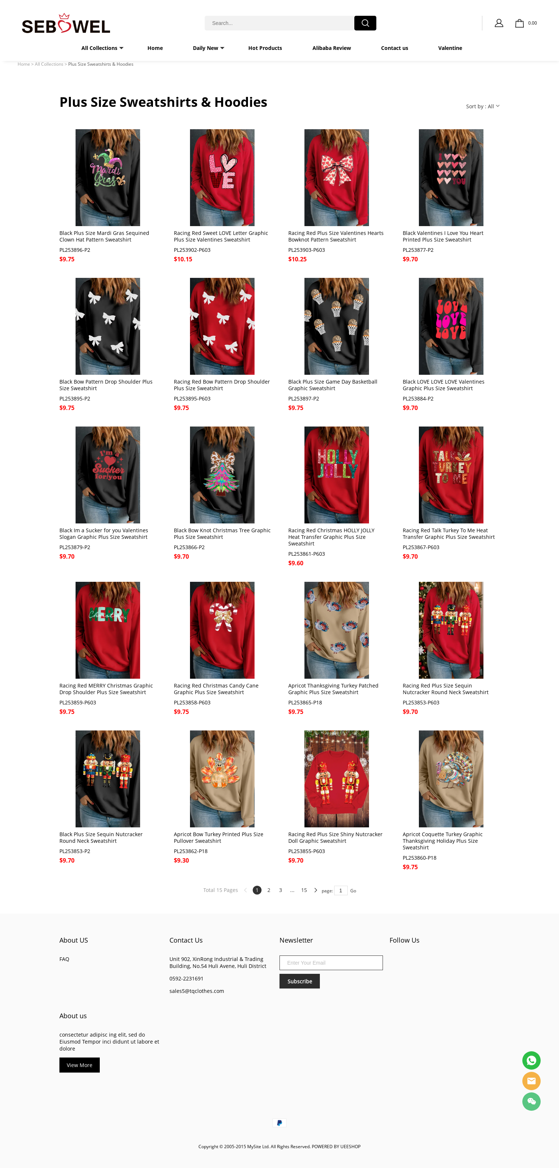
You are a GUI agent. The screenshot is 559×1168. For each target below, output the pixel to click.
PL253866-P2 (189, 547)
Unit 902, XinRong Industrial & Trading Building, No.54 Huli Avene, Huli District (217, 962)
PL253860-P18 (419, 858)
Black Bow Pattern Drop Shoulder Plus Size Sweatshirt (106, 385)
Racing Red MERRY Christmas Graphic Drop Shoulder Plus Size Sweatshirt (106, 689)
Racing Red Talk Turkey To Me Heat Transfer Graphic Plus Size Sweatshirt (449, 533)
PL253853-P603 (421, 702)
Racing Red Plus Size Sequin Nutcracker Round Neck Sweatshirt (446, 689)
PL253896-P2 (74, 250)
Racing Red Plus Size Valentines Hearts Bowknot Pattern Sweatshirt (336, 236)
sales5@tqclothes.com (196, 990)
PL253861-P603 (306, 554)
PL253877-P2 (418, 250)
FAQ (64, 958)
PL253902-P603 (192, 250)
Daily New (205, 47)
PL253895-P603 (192, 398)
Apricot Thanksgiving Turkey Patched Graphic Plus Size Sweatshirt (333, 689)
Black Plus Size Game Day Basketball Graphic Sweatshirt (332, 385)
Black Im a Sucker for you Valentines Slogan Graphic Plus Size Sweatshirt (103, 533)
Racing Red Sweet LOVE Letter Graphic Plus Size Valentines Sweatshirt (221, 236)
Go (353, 891)
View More (79, 1065)
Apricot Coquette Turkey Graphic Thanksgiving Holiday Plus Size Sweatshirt (443, 841)
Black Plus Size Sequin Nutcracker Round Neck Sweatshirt (101, 837)
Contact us (394, 47)
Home (155, 47)
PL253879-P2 (74, 547)
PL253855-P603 (306, 851)
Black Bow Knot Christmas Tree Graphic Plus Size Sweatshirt (222, 533)
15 (304, 889)
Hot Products (265, 47)
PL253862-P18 (191, 851)
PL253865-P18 (305, 702)
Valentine (450, 47)
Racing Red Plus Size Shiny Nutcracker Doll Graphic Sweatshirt (335, 837)
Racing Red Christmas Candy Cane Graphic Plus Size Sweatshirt (216, 689)
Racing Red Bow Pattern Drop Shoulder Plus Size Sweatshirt (222, 385)
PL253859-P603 (77, 702)
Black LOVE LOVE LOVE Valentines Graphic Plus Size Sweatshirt (444, 385)
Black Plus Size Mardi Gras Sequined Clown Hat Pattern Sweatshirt (104, 236)
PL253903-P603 (306, 250)
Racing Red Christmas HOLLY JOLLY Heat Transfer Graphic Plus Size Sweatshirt (331, 537)
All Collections (99, 47)
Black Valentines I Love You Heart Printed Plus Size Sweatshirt (443, 236)
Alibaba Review (332, 47)
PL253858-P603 (192, 702)
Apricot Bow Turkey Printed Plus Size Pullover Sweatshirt (218, 837)
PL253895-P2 (74, 398)
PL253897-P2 (303, 398)
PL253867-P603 (421, 547)
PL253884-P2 (418, 398)
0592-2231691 (186, 978)
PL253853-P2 (74, 851)
